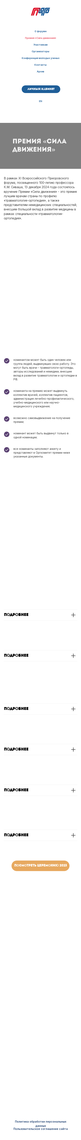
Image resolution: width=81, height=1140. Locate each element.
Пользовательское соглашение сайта (40, 1128)
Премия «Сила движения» (40, 38)
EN (40, 101)
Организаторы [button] (40, 51)
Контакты (40, 64)
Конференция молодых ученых (41, 58)
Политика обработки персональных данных (40, 1123)
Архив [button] (40, 71)
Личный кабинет (41, 89)
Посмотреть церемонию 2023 (40, 865)
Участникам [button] (40, 44)
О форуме (41, 31)
